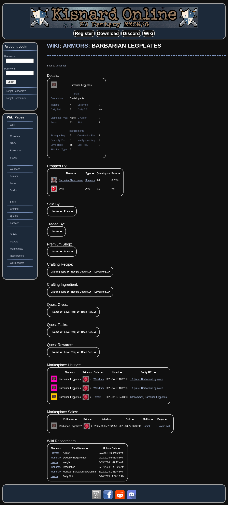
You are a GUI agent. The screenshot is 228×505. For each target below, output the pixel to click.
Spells (13, 190)
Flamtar (55, 453)
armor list (61, 65)
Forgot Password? (16, 91)
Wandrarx (99, 379)
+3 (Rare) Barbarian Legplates (146, 379)
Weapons (15, 169)
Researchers (17, 255)
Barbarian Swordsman (71, 180)
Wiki (53, 45)
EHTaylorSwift (162, 426)
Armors (75, 45)
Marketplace (16, 248)
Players (14, 241)
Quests (14, 216)
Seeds (13, 157)
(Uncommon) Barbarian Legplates (148, 397)
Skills (13, 201)
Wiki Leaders (17, 263)
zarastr (54, 462)
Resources (16, 150)
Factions (14, 223)
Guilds (13, 234)
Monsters (90, 180)
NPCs (13, 143)
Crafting (14, 208)
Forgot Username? (16, 98)
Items (13, 183)
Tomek (97, 397)
